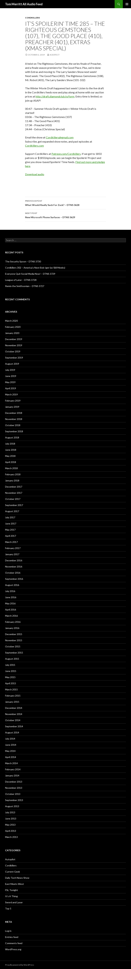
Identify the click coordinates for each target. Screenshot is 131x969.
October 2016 (12, 572)
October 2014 (12, 720)
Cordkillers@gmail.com (60, 137)
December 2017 (13, 486)
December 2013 (13, 781)
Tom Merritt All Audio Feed (24, 4)
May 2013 (10, 824)
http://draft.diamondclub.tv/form (55, 96)
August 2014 (12, 732)
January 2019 (12, 406)
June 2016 (10, 597)
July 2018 (10, 443)
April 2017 (10, 535)
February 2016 (12, 621)
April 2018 (10, 462)
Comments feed (13, 943)
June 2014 (10, 744)
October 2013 (12, 793)
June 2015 (10, 671)
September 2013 (14, 800)
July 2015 (10, 664)
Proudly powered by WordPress (19, 965)
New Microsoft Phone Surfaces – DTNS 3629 (65, 215)
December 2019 (13, 339)
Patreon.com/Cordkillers (66, 153)
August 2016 (12, 585)
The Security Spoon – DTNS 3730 (23, 261)
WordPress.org (13, 949)
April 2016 (10, 609)
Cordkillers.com (34, 145)
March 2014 (11, 763)
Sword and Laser (14, 902)
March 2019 (11, 394)
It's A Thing (11, 896)
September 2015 (14, 652)
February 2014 (12, 769)
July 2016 (10, 591)
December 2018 (13, 412)
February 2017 (12, 548)
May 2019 (10, 382)
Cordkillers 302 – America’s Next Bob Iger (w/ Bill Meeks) (35, 267)
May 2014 (10, 750)
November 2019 (13, 345)
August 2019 (12, 363)
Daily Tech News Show (17, 877)
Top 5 (8, 908)
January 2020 (12, 333)
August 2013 (12, 806)
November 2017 (13, 492)
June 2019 (10, 376)
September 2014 (14, 726)
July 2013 (10, 812)
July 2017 (10, 517)
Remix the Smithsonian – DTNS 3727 (24, 286)
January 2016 (12, 628)
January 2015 (12, 701)
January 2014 (12, 775)
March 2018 (11, 468)
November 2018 (13, 419)
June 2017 (10, 523)
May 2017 (10, 529)
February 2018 (12, 474)
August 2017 (12, 511)
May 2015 (10, 677)
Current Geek (12, 871)
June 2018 (10, 449)
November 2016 (13, 566)
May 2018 (10, 455)
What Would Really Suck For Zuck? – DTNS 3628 (65, 202)
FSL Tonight (11, 890)
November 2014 (13, 714)
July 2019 (10, 369)
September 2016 (14, 578)
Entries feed (11, 937)
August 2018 (12, 437)
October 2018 (12, 425)
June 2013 (10, 818)
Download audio (34, 174)
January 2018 (12, 480)
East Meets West (14, 883)
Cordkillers (32, 17)
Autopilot (10, 859)
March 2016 (11, 615)
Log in (8, 930)
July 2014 (10, 738)
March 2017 (11, 541)
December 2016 (13, 560)
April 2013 (10, 830)
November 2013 (13, 787)
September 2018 (14, 431)
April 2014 (10, 757)
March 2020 (11, 320)
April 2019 (10, 388)
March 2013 (11, 836)
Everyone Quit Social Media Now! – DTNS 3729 (30, 273)
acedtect (54, 54)
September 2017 (14, 505)
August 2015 (12, 658)
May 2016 (10, 603)
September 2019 (14, 357)
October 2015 (12, 646)
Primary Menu (127, 4)
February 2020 (12, 326)
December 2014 (13, 707)
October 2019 (12, 351)
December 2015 (13, 634)
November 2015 (13, 640)
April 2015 (10, 683)
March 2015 (11, 689)
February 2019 (12, 400)
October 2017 (12, 498)
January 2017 (12, 554)
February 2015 (12, 695)
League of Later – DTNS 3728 (21, 279)
